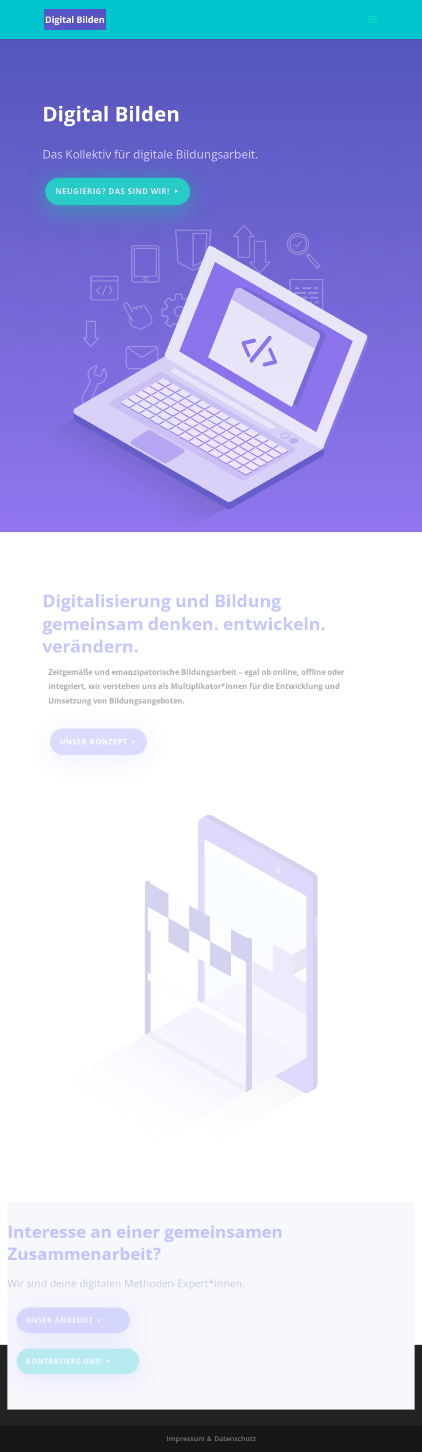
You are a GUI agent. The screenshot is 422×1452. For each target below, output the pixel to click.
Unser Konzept (94, 742)
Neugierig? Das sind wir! (115, 187)
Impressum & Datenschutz (211, 1438)
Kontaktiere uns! (68, 1362)
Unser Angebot (64, 1322)
